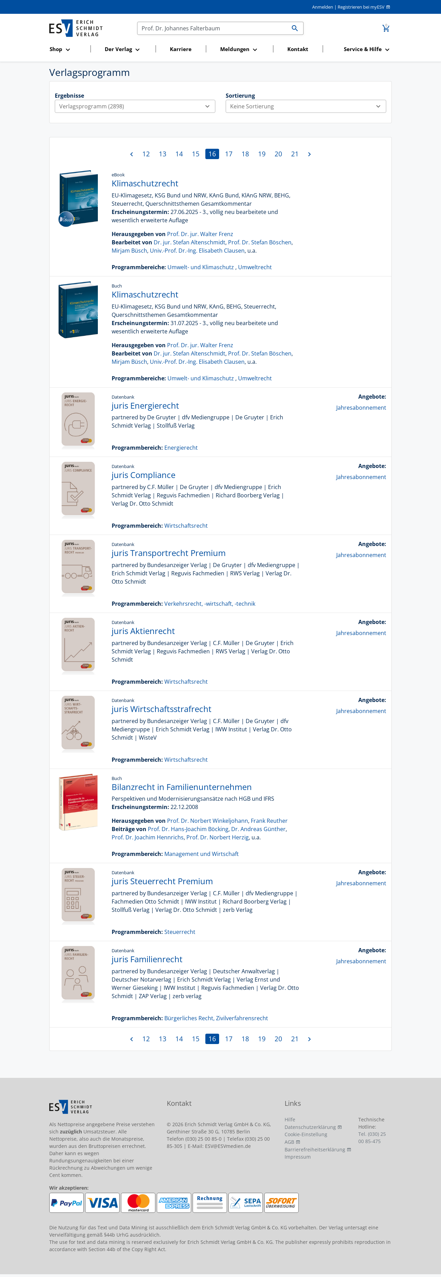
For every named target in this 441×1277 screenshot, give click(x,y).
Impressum (298, 1156)
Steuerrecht (179, 932)
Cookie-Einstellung (306, 1134)
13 (162, 153)
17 (229, 153)
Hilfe (290, 1119)
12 (146, 153)
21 (295, 153)
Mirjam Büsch (129, 250)
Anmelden (322, 7)
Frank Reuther (269, 821)
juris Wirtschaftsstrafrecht (162, 708)
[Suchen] (212, 28)
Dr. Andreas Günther (258, 829)
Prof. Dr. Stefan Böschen (259, 242)
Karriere (181, 49)
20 (278, 153)
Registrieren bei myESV (361, 7)
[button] (68, 49)
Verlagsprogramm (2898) (137, 106)
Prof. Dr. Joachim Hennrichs (148, 837)
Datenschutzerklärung (310, 1127)
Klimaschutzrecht (145, 183)
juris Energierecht (145, 405)
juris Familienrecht (147, 959)
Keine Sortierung (308, 106)
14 (179, 153)
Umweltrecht (255, 267)
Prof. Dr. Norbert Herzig (217, 837)
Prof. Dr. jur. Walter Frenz (200, 234)
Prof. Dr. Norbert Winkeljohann (207, 821)
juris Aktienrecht (143, 630)
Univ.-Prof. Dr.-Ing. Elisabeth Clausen (197, 250)
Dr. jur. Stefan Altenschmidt (189, 242)
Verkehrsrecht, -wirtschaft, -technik (209, 603)
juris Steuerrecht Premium (162, 881)
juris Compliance (143, 474)
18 (245, 153)
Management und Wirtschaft (201, 854)
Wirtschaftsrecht (186, 525)
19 (262, 153)
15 (195, 153)
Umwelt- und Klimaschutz (200, 267)
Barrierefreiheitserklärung (315, 1149)
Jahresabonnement (361, 407)
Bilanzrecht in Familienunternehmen (182, 786)
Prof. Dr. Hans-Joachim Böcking (188, 829)
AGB (289, 1142)
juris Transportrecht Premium (169, 552)
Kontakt (297, 49)
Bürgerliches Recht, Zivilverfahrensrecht (216, 1018)
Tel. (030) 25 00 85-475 (372, 1137)
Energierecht (181, 447)
